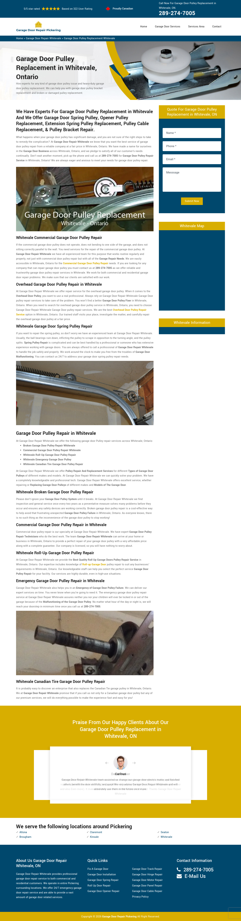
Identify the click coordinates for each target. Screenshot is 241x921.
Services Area (196, 26)
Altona (23, 832)
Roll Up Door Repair (99, 886)
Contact (216, 26)
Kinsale (94, 837)
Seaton (165, 832)
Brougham (25, 837)
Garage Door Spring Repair (103, 880)
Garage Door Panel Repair (147, 886)
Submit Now (192, 201)
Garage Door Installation (101, 874)
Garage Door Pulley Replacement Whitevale (89, 38)
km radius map (191, 269)
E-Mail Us (195, 876)
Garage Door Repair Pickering (119, 916)
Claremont (96, 832)
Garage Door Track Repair (147, 869)
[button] (109, 763)
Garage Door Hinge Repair (147, 874)
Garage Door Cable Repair (147, 891)
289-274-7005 (177, 13)
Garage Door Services (167, 26)
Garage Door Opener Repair (103, 891)
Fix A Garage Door (97, 869)
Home (143, 26)
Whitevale (166, 837)
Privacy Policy (140, 897)
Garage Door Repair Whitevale (43, 38)
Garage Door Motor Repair (147, 880)
